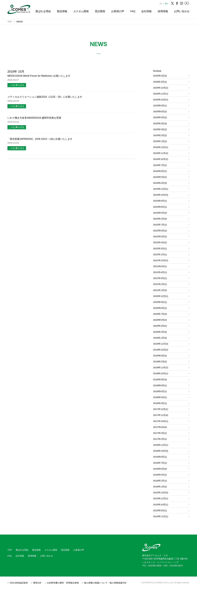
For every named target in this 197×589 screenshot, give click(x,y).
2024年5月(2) (160, 177)
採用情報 (163, 11)
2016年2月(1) (160, 480)
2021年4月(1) (160, 272)
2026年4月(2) (160, 75)
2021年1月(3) (160, 290)
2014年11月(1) (160, 516)
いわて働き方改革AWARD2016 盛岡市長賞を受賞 (34, 118)
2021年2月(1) (160, 284)
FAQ (132, 11)
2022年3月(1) (160, 248)
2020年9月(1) (160, 302)
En (166, 3)
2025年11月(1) (160, 93)
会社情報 (146, 11)
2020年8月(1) (160, 308)
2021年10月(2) (160, 260)
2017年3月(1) (160, 433)
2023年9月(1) (160, 200)
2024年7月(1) (160, 165)
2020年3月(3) (160, 332)
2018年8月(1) (160, 385)
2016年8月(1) (160, 456)
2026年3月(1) (160, 81)
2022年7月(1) (160, 224)
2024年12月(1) (160, 147)
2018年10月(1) (160, 373)
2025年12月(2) (160, 87)
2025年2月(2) (160, 135)
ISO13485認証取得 (19, 583)
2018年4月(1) (160, 403)
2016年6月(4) (160, 468)
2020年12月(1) (160, 296)
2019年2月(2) (160, 361)
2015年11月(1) (160, 498)
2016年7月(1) (160, 463)
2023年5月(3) (160, 212)
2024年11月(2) (160, 153)
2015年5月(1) (160, 510)
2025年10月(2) (160, 99)
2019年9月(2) (160, 355)
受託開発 (100, 11)
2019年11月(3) (160, 343)
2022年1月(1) (160, 254)
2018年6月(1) (160, 391)
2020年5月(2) (160, 320)
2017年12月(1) (160, 409)
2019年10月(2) (160, 349)
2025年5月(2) (160, 117)
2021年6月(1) (160, 266)
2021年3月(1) (160, 278)
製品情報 (62, 11)
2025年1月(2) (160, 141)
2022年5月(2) (160, 236)
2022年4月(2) (160, 242)
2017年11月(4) (160, 415)
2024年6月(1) (160, 171)
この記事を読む (16, 85)
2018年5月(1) (160, 397)
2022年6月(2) (160, 230)
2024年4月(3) (160, 183)
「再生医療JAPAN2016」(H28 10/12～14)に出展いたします (39, 139)
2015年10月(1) (160, 504)
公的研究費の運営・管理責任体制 (63, 583)
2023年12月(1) (160, 189)
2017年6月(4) (160, 427)
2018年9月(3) (160, 379)
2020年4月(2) (160, 325)
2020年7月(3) (160, 314)
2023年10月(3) (160, 194)
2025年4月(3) (160, 123)
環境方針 (37, 583)
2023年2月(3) (160, 218)
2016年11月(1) (160, 445)
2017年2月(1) (160, 439)
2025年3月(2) (160, 129)
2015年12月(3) (160, 492)
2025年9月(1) (160, 105)
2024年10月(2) (160, 159)
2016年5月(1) (160, 474)
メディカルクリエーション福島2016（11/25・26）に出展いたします (44, 97)
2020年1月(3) (160, 337)
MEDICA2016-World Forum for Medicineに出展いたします (38, 76)
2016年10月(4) (160, 451)
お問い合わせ (182, 11)
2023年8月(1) (160, 207)
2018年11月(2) (160, 367)
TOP (9, 550)
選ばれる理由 (43, 11)
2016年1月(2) (160, 486)
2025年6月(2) (160, 111)
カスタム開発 (81, 11)
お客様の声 (117, 11)
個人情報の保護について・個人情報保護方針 (105, 583)
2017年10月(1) (160, 421)
